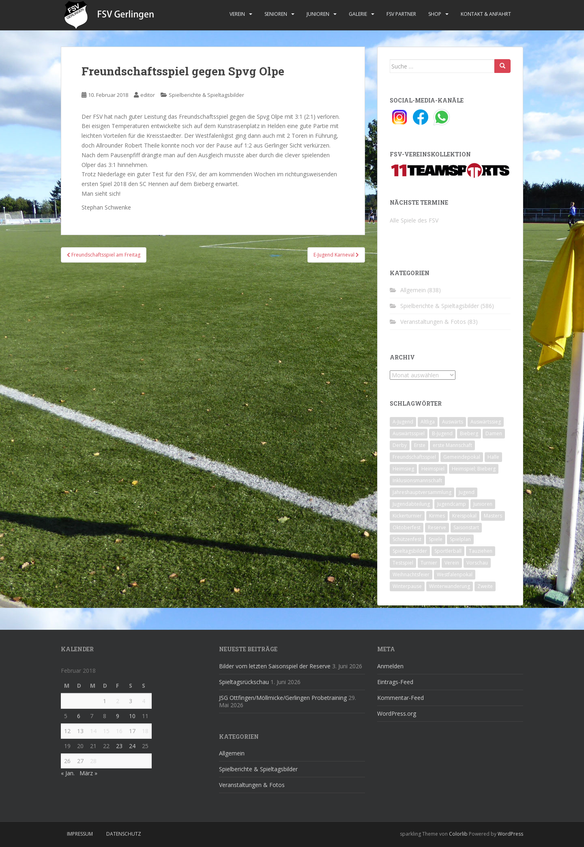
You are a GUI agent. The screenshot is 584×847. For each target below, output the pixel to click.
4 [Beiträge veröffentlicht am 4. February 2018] (143, 701)
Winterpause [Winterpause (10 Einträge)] (407, 586)
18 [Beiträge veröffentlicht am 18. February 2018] (145, 731)
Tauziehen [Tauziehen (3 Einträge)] (480, 551)
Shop (434, 14)
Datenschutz (123, 833)
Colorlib (458, 833)
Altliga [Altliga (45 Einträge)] (428, 421)
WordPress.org (396, 713)
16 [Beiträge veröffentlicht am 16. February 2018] (119, 731)
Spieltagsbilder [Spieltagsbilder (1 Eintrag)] (410, 551)
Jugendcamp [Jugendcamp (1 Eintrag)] (451, 503)
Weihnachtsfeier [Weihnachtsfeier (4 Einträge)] (411, 574)
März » (88, 773)
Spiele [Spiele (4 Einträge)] (435, 539)
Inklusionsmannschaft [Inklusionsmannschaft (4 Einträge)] (417, 480)
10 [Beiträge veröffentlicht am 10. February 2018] (132, 716)
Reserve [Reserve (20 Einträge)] (437, 527)
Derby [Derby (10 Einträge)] (400, 445)
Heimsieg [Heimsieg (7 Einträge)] (403, 468)
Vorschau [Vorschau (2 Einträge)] (477, 562)
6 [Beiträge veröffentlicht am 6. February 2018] (78, 716)
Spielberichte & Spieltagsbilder (206, 94)
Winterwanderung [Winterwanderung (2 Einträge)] (449, 586)
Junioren (318, 14)
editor (147, 94)
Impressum (80, 833)
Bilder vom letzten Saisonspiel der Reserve (275, 666)
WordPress (510, 833)
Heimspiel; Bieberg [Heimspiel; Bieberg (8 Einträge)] (474, 468)
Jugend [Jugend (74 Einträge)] (466, 492)
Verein (237, 14)
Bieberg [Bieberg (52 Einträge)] (469, 433)
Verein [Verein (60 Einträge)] (451, 562)
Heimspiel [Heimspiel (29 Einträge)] (432, 468)
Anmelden (390, 666)
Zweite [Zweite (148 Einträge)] (485, 586)
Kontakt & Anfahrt (486, 14)
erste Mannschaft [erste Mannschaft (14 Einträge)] (452, 445)
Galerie (358, 14)
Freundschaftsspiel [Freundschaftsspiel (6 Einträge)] (414, 456)
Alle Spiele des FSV (414, 220)
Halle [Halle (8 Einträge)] (493, 456)
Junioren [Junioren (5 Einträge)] (482, 503)
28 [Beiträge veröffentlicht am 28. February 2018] (93, 761)
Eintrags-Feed (395, 682)
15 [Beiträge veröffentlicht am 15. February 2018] (106, 731)
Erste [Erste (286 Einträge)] (419, 445)
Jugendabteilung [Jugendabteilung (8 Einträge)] (411, 503)
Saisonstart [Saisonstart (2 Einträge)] (466, 527)
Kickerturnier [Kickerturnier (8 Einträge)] (407, 515)
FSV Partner (401, 14)
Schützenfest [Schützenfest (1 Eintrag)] (407, 539)
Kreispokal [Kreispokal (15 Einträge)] (464, 515)
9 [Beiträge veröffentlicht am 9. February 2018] (117, 716)
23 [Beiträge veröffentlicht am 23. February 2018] (119, 746)
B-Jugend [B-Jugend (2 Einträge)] (442, 433)
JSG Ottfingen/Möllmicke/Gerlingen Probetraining (283, 698)
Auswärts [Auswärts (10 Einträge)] (452, 421)
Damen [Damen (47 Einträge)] (493, 433)
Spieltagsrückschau (244, 682)
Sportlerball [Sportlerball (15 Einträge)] (448, 551)
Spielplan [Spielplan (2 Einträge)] (460, 539)
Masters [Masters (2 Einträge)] (493, 515)
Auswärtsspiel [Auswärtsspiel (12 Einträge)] (409, 433)
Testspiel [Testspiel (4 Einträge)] (403, 562)
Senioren (275, 14)
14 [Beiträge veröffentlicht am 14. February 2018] (93, 731)
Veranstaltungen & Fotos (433, 321)
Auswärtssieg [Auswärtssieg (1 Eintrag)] (485, 421)
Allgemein (413, 290)
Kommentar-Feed (400, 698)
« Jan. (68, 773)
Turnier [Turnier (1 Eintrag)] (429, 562)
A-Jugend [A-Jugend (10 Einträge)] (403, 421)
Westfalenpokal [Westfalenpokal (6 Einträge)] (454, 574)
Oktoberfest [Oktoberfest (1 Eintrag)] (407, 527)
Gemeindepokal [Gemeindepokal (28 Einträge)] (461, 456)
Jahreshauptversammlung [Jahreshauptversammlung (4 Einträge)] (422, 492)
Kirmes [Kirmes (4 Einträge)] (437, 515)
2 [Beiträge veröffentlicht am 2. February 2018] (117, 701)
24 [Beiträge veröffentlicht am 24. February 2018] (132, 746)
